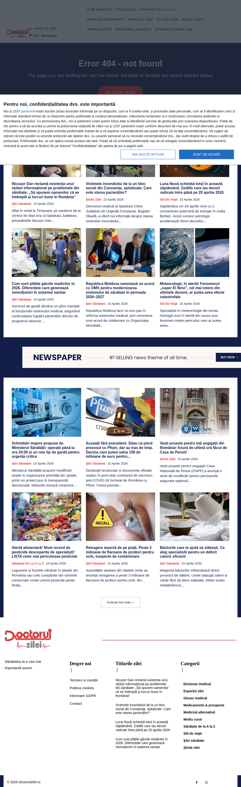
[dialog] (120, 130)
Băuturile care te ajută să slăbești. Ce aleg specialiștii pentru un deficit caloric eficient (193, 550)
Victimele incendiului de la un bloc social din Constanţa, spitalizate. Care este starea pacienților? (120, 188)
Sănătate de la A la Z (28, 561)
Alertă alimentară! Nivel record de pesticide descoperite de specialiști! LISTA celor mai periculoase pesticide (43, 550)
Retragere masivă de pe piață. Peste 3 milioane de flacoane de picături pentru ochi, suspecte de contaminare (118, 550)
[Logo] (28, 636)
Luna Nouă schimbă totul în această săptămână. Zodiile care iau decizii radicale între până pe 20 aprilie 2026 (190, 188)
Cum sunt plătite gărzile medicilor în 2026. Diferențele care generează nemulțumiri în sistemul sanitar (42, 287)
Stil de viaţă (168, 199)
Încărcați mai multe (120, 600)
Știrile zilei (93, 199)
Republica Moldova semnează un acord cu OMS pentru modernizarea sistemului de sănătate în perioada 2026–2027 (119, 287)
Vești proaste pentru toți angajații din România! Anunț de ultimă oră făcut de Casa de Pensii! (192, 446)
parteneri (27, 111)
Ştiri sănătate (21, 203)
